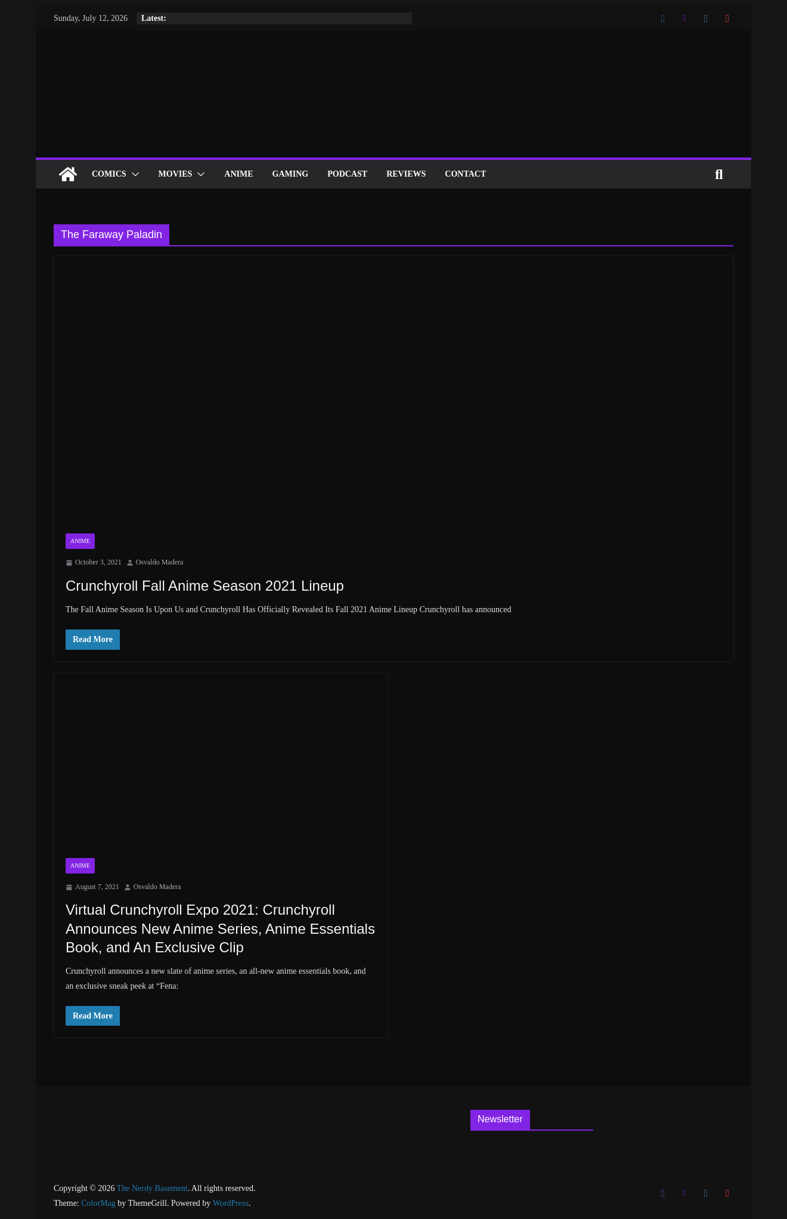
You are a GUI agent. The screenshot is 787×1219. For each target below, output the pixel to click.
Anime (80, 541)
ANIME (238, 173)
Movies (176, 173)
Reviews (406, 173)
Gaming (290, 173)
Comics (109, 173)
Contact (465, 173)
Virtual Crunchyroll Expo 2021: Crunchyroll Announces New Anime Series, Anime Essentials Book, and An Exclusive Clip (220, 928)
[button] (133, 174)
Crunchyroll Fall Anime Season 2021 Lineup (205, 586)
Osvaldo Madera (160, 562)
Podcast (347, 173)
